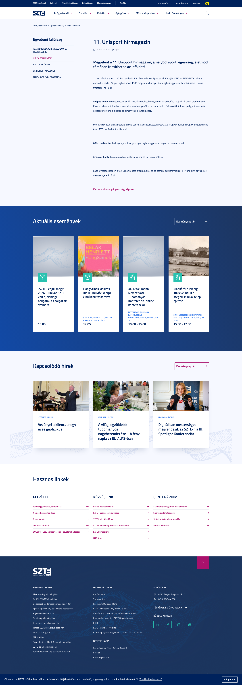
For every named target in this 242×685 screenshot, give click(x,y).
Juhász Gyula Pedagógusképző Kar (48, 627)
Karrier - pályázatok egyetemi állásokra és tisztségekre (118, 632)
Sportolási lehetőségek (164, 512)
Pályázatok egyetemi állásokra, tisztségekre (50, 50)
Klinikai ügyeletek (101, 657)
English (196, 3)
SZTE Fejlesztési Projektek (105, 627)
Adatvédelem (182, 3)
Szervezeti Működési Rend (105, 603)
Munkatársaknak (104, 3)
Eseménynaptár (185, 221)
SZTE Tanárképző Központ (44, 646)
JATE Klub (97, 538)
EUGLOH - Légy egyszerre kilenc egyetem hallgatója (56, 531)
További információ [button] (151, 679)
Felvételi (53, 3)
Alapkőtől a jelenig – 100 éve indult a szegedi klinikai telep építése (187, 295)
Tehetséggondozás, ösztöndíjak (47, 506)
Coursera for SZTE (41, 525)
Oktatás (83, 13)
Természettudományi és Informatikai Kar (51, 651)
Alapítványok (99, 594)
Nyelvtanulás (39, 519)
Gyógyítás (120, 13)
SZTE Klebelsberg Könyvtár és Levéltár (111, 525)
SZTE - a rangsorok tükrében (106, 512)
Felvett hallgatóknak (70, 3)
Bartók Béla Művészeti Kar (45, 599)
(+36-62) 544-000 (166, 599)
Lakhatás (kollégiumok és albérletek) (170, 506)
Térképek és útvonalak (167, 607)
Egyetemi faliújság (57, 25)
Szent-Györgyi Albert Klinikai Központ (110, 647)
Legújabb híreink (45, 417)
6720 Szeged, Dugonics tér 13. (172, 594)
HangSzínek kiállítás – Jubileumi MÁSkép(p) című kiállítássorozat (97, 293)
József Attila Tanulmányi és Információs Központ (115, 613)
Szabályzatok (99, 599)
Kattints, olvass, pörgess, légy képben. (113, 189)
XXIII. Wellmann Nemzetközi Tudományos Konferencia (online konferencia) (141, 297)
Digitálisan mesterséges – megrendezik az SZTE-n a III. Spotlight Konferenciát (180, 429)
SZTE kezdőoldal (39, 3)
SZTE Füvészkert (100, 531)
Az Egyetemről (61, 13)
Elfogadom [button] (229, 679)
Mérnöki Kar (38, 637)
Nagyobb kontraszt (207, 3)
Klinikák (96, 652)
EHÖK (95, 622)
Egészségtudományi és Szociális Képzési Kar (53, 608)
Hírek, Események (174, 13)
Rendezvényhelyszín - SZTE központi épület (113, 618)
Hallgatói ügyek (41, 64)
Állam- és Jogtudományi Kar (45, 594)
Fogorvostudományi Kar (44, 613)
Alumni (123, 3)
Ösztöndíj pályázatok (44, 70)
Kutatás (101, 13)
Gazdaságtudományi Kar (44, 618)
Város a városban (161, 525)
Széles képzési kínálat (103, 506)
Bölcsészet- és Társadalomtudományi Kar (52, 603)
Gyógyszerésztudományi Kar (46, 622)
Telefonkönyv (164, 3)
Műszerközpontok (145, 13)
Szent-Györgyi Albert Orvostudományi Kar (52, 642)
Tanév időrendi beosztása (47, 77)
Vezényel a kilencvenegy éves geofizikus (57, 427)
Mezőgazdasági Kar (41, 632)
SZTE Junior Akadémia (103, 519)
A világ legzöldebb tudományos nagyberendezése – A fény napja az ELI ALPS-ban (119, 431)
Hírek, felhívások (73, 25)
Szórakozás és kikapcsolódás (166, 519)
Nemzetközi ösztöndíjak (44, 512)
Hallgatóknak (87, 3)
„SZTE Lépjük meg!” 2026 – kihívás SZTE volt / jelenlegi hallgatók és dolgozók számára (52, 297)
